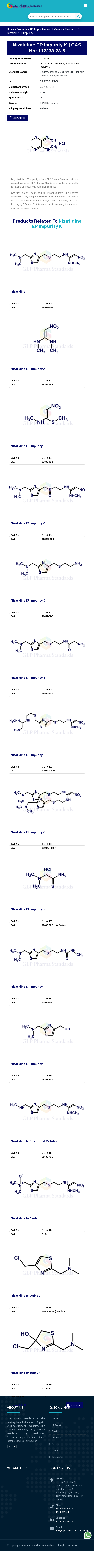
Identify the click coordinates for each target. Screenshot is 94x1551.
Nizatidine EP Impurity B (28, 446)
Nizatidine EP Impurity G (28, 832)
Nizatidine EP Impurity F (28, 755)
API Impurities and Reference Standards (53, 29)
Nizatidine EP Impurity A (28, 369)
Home (10, 29)
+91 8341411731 (64, 1512)
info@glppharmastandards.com (72, 1530)
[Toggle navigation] (85, 6)
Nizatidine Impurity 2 (25, 1295)
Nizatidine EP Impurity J (27, 1064)
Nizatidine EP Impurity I (27, 986)
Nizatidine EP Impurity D (28, 600)
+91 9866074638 (64, 1508)
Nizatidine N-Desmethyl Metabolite (36, 1141)
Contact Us (57, 1456)
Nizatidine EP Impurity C (28, 523)
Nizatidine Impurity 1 (25, 1373)
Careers (56, 1450)
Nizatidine (18, 291)
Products (22, 29)
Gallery (55, 1444)
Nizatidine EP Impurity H (28, 909)
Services (56, 1431)
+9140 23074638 (64, 1521)
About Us (56, 1424)
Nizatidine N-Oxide (24, 1218)
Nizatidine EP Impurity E (28, 678)
